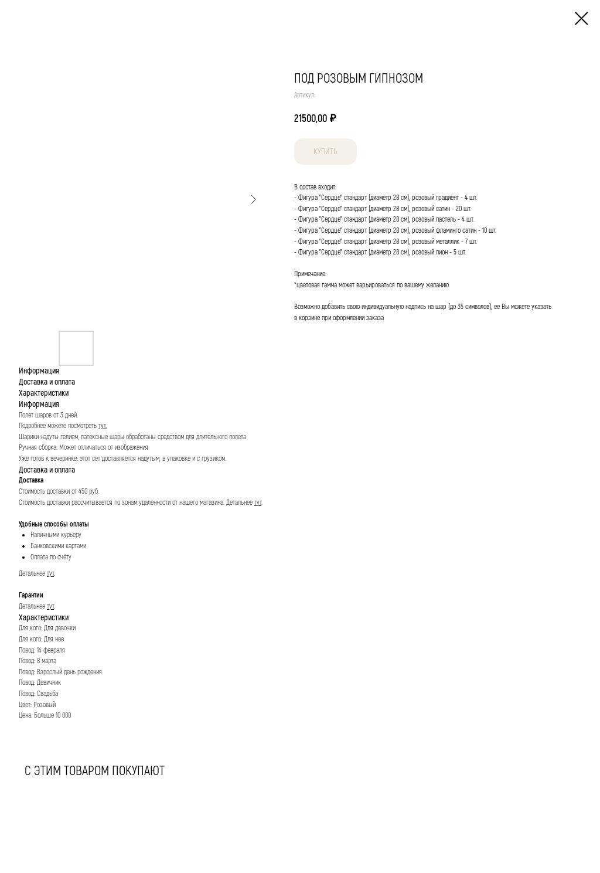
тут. (102, 426)
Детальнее (240, 502)
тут (257, 502)
